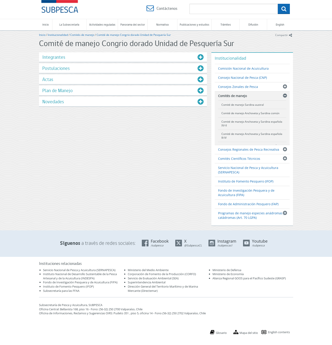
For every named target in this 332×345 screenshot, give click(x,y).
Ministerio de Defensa (226, 270)
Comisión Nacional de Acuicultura (243, 68)
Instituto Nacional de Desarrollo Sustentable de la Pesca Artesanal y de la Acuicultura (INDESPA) (80, 276)
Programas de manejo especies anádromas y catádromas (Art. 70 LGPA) (251, 215)
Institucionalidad (58, 35)
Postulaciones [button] (56, 68)
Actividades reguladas (102, 24)
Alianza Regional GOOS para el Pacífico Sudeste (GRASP (248, 278)
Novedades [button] (53, 101)
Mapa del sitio (248, 333)
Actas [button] (47, 79)
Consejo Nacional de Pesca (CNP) (242, 77)
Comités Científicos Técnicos (239, 158)
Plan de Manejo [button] (57, 90)
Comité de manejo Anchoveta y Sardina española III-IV (251, 136)
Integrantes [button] (53, 57)
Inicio (45, 24)
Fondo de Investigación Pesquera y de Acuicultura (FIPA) (246, 192)
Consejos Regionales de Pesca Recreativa (248, 149)
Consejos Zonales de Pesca (238, 87)
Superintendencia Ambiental (146, 282)
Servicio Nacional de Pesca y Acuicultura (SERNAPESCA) (248, 170)
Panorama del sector (132, 24)
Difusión (253, 24)
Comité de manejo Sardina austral (242, 105)
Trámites (226, 24)
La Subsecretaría (69, 24)
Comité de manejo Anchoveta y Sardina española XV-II (251, 123)
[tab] (123, 57)
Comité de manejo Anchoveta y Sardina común (250, 113)
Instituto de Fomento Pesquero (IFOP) (245, 181)
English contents (279, 332)
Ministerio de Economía (228, 274)
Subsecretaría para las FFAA (61, 291)
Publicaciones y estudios (194, 24)
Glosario (221, 333)
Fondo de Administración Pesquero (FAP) (248, 204)
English (280, 24)
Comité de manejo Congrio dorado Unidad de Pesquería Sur (134, 35)
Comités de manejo (82, 35)
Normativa (162, 24)
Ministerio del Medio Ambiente (148, 270)
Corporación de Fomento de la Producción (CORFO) (162, 274)
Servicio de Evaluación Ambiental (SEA (153, 278)
